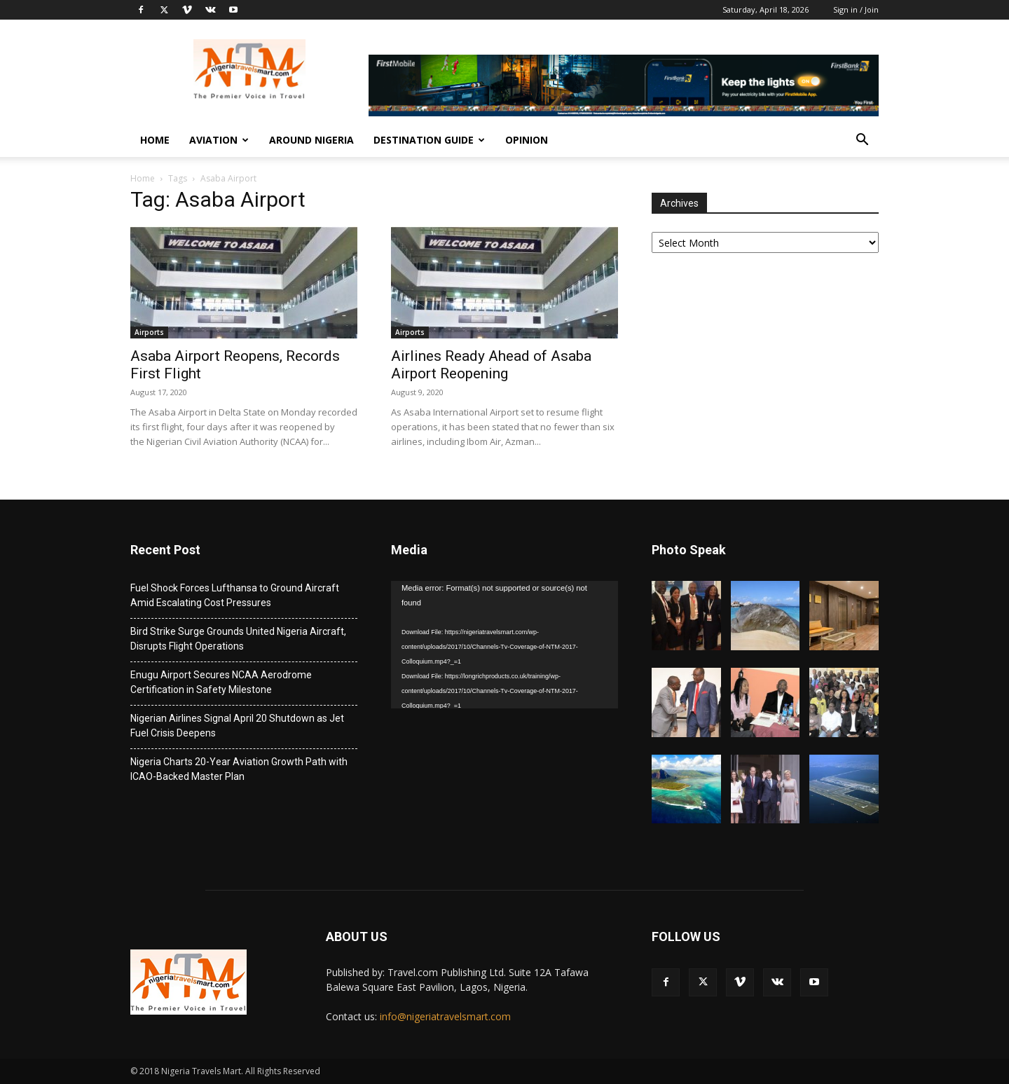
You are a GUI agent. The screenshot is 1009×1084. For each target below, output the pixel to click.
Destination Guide (429, 139)
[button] (862, 141)
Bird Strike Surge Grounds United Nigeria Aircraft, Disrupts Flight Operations (238, 639)
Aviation (219, 139)
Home (155, 139)
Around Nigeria (311, 139)
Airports (149, 332)
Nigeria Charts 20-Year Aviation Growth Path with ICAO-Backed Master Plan (239, 769)
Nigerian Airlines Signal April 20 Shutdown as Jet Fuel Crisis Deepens (237, 726)
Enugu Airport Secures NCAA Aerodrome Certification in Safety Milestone (221, 682)
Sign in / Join (856, 9)
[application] (504, 644)
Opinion (526, 139)
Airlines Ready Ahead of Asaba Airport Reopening (491, 365)
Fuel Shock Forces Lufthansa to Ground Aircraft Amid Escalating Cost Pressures (234, 595)
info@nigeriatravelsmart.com (445, 1016)
